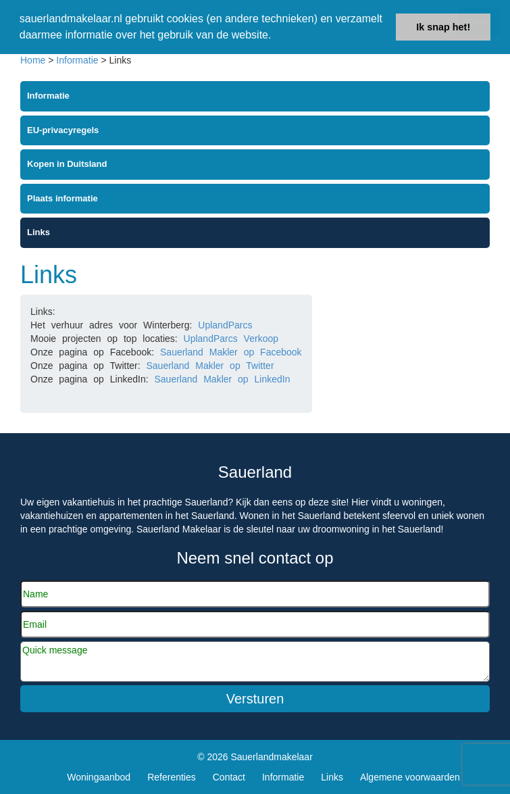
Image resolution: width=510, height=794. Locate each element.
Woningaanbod (98, 777)
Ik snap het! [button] (443, 27)
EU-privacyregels (63, 130)
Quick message (255, 661)
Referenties (171, 777)
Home (32, 60)
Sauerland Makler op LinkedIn (222, 379)
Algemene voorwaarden (410, 777)
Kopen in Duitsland (67, 164)
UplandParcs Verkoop (231, 338)
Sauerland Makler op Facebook (231, 352)
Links (38, 232)
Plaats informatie (62, 198)
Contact (229, 777)
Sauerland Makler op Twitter (210, 365)
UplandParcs (225, 325)
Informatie (77, 60)
